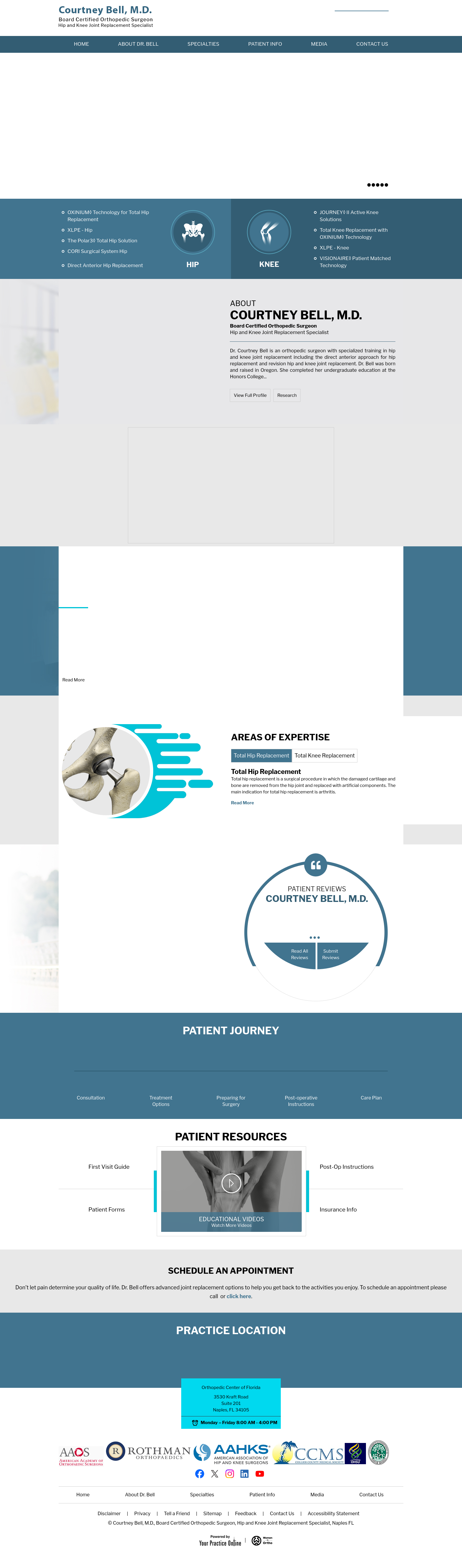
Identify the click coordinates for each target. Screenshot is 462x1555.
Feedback (246, 1513)
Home (81, 44)
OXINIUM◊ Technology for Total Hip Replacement (108, 215)
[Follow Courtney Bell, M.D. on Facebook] (199, 1473)
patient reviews (317, 895)
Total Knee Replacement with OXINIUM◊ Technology (354, 233)
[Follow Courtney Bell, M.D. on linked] (244, 1473)
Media (319, 44)
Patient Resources (231, 1136)
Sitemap (212, 1513)
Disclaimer (109, 1513)
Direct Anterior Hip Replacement (105, 265)
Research (287, 395)
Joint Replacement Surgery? (115, 592)
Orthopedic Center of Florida (231, 1387)
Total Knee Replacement (325, 755)
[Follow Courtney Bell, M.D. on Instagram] (229, 1473)
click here (239, 1296)
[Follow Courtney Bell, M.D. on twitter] (214, 1473)
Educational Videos (231, 1226)
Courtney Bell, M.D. (312, 318)
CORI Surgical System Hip (97, 251)
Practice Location (231, 1330)
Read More (73, 680)
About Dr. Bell (138, 44)
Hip (193, 264)
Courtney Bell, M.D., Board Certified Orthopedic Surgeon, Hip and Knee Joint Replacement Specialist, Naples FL (233, 1523)
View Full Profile (250, 395)
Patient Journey (231, 1030)
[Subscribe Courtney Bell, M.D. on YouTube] (259, 1473)
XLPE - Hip (80, 230)
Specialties (203, 44)
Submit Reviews (330, 954)
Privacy (142, 1513)
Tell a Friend (177, 1513)
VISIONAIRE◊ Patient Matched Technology (355, 261)
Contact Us (372, 44)
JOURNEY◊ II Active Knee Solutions (349, 215)
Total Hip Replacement (261, 755)
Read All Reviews (299, 954)
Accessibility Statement (333, 1513)
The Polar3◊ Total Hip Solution (102, 241)
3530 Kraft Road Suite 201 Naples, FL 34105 (231, 1403)
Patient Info (265, 44)
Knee (269, 264)
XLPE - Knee (334, 248)
